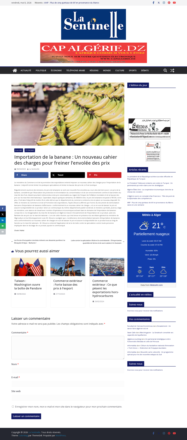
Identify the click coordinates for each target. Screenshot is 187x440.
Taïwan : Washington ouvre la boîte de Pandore (28, 284)
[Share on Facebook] (31, 175)
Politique (41, 70)
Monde (107, 70)
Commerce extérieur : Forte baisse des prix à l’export (67, 284)
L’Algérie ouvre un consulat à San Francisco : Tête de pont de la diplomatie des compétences (150, 197)
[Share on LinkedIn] (3, 220)
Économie (56, 70)
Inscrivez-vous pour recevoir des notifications (145, 311)
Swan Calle (131, 332)
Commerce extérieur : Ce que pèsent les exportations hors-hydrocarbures (105, 288)
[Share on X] (68, 175)
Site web (16, 391)
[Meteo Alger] (151, 267)
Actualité (26, 70)
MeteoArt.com (156, 285)
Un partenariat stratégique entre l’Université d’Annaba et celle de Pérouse (149, 340)
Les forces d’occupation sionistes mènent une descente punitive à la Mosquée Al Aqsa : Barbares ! (38, 241)
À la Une (18, 150)
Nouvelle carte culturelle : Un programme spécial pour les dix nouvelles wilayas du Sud (150, 353)
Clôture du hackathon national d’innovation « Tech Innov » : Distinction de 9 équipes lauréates (150, 346)
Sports (133, 70)
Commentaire (19, 332)
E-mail (15, 377)
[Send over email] (3, 226)
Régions (94, 70)
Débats (145, 70)
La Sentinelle (34, 169)
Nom (15, 364)
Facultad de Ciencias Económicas (140, 326)
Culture (119, 70)
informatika (131, 345)
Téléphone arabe (75, 70)
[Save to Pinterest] (104, 175)
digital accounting (134, 339)
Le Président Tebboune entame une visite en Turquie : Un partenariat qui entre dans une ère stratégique (150, 184)
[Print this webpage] (3, 232)
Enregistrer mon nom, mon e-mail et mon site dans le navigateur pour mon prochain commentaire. (68, 406)
